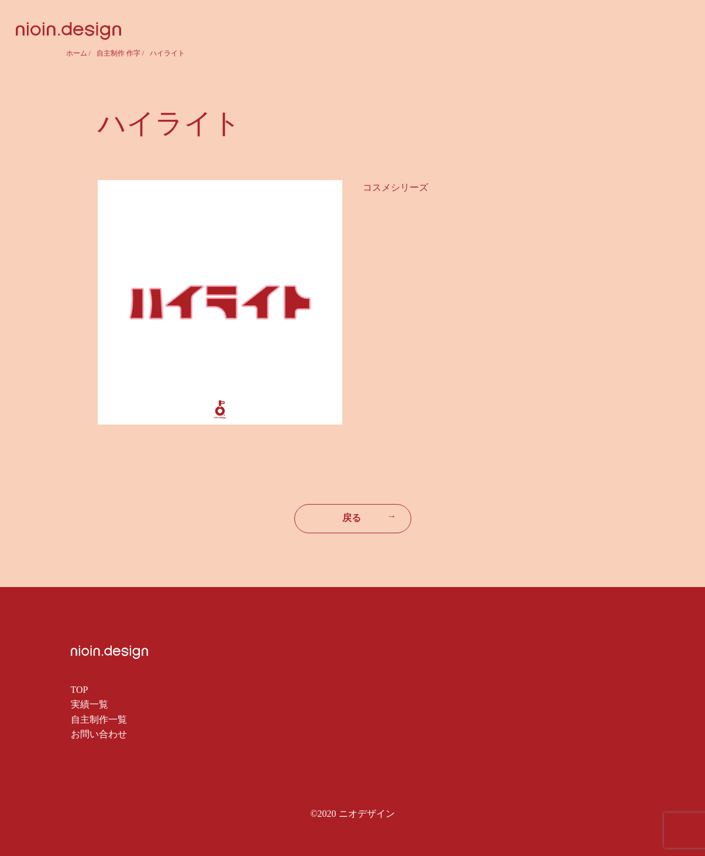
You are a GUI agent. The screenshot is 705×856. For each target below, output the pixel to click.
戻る (369, 517)
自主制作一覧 (99, 719)
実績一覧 (89, 704)
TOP (79, 690)
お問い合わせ (99, 734)
